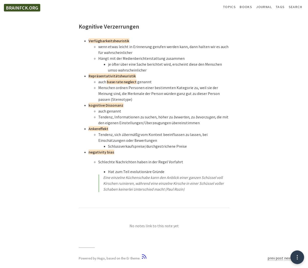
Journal (264, 7)
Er (128, 258)
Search (295, 7)
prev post (275, 258)
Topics (229, 7)
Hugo (101, 258)
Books (246, 7)
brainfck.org (22, 8)
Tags (280, 7)
